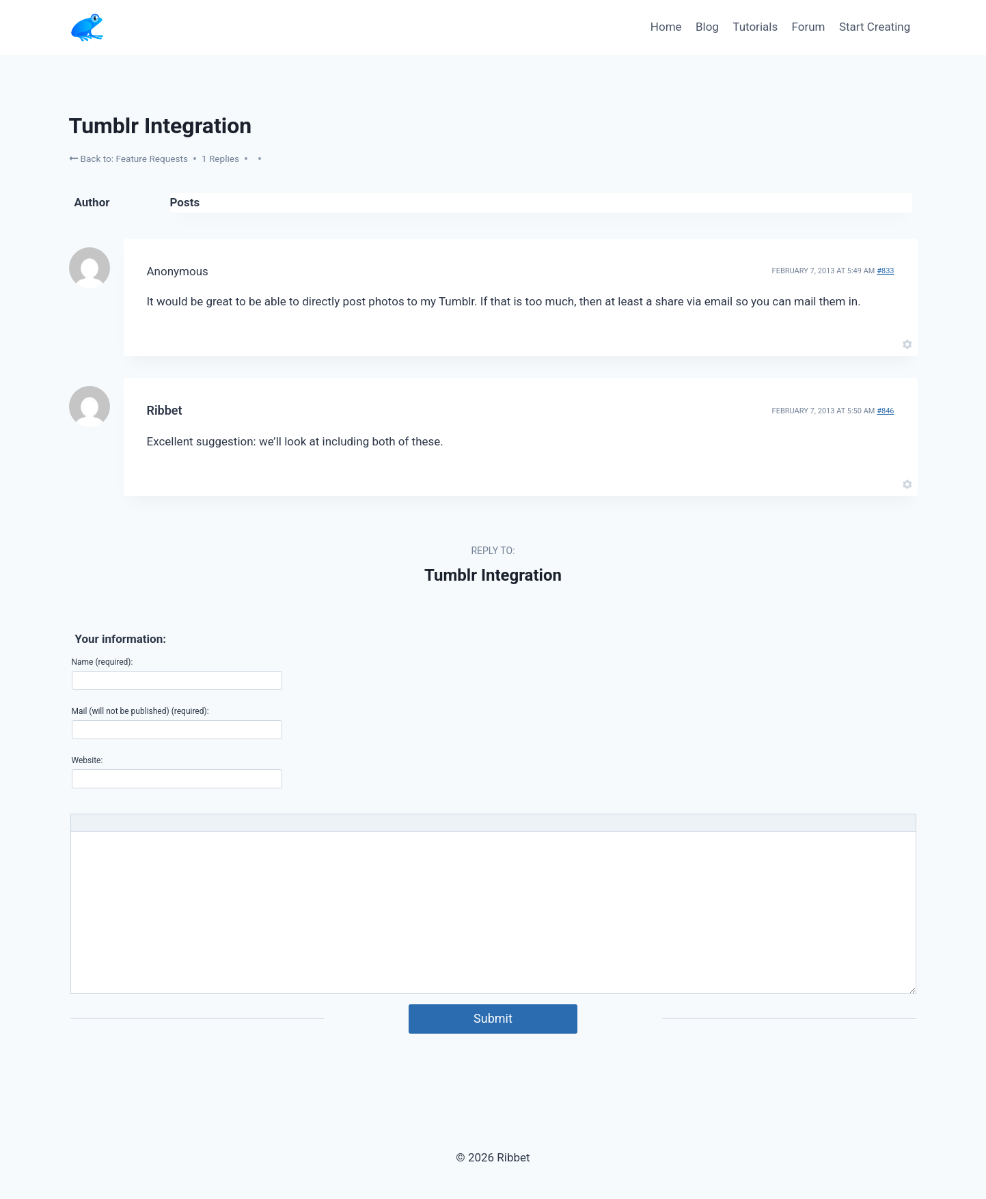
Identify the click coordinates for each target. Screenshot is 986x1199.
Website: (87, 760)
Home (666, 26)
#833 (885, 270)
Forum (808, 26)
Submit (493, 1018)
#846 (885, 410)
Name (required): (102, 662)
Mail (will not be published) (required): (140, 711)
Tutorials (755, 26)
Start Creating (874, 26)
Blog (707, 26)
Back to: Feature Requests (128, 158)
